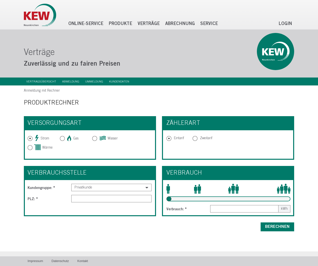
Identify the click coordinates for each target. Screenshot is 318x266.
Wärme (44, 147)
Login (285, 24)
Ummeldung (94, 81)
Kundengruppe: (41, 188)
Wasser (109, 138)
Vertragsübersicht (41, 81)
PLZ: (33, 199)
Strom (42, 138)
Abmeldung (70, 81)
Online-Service (85, 24)
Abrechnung (180, 24)
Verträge (149, 24)
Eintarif (179, 138)
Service (209, 24)
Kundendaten (119, 81)
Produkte (120, 24)
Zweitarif (206, 138)
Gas (73, 138)
